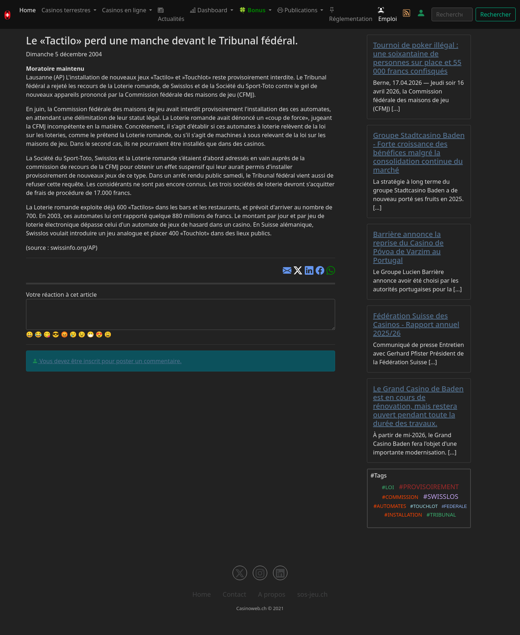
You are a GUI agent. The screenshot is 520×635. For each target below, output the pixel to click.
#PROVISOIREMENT (427, 486)
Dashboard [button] (209, 10)
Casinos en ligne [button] (125, 10)
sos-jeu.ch (312, 594)
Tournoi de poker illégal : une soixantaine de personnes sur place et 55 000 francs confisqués (417, 58)
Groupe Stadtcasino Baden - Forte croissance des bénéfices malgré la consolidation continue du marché (419, 152)
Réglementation (350, 14)
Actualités (171, 14)
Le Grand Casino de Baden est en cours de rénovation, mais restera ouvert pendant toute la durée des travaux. (418, 406)
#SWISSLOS (439, 496)
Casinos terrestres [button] (67, 10)
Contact (234, 594)
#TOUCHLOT (423, 506)
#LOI (386, 487)
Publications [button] (298, 10)
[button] (255, 10)
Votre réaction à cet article (61, 295)
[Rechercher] (452, 14)
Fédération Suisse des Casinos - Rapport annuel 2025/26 (416, 324)
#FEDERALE (453, 506)
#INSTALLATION (402, 514)
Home (27, 10)
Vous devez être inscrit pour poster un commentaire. (110, 361)
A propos (271, 594)
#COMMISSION (399, 496)
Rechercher (495, 14)
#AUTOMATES (388, 506)
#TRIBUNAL (440, 514)
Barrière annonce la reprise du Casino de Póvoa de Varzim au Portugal (408, 247)
